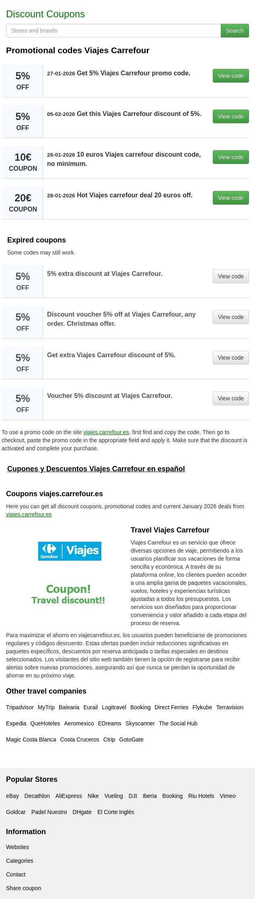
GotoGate (131, 739)
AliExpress (69, 796)
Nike (93, 796)
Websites (17, 847)
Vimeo (228, 796)
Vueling (114, 796)
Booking (140, 707)
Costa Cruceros (79, 739)
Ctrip (109, 739)
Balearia (69, 707)
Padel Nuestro (49, 812)
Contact (15, 874)
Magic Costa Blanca (31, 739)
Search (235, 30)
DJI (133, 796)
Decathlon (37, 796)
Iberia (150, 796)
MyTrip (46, 707)
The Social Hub (178, 723)
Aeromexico (79, 723)
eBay (12, 796)
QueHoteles (45, 723)
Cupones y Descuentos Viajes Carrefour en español (96, 469)
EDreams (109, 723)
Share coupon (23, 888)
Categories (19, 861)
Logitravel (114, 707)
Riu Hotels (201, 796)
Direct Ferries (171, 707)
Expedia (16, 723)
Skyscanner (140, 723)
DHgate (82, 812)
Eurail (90, 707)
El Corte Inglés (115, 812)
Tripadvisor (20, 707)
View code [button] (231, 75)
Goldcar (16, 812)
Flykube (202, 707)
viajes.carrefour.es (106, 432)
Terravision (230, 707)
